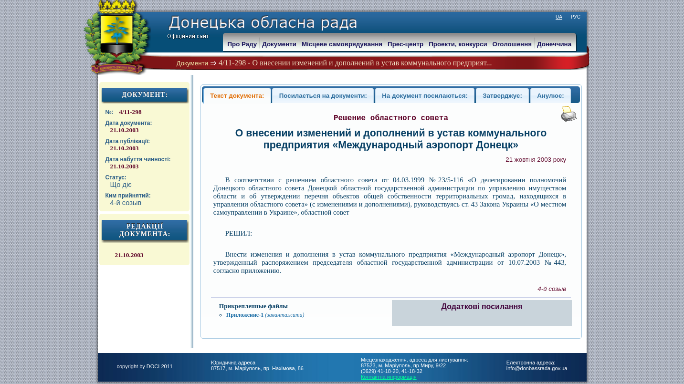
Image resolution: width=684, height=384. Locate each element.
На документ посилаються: (425, 95)
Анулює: (550, 95)
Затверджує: (502, 95)
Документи (193, 63)
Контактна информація (389, 377)
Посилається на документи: (323, 95)
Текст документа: (237, 95)
